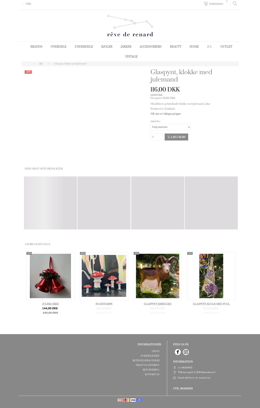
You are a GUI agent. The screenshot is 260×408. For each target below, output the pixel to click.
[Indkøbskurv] (216, 3)
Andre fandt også (37, 244)
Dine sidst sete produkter (44, 168)
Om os (155, 351)
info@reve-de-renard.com (197, 377)
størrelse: (155, 121)
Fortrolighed (150, 355)
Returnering (151, 369)
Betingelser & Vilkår (145, 360)
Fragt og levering (147, 365)
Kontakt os (152, 374)
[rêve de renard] (130, 25)
